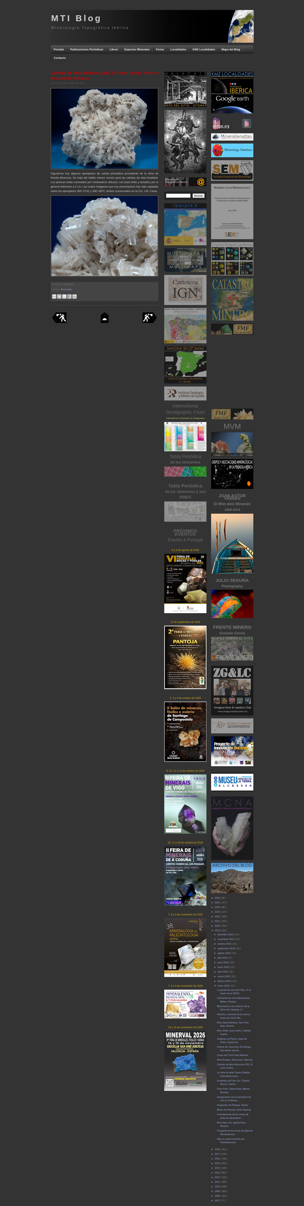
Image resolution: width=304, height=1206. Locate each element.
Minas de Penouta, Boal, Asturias (234, 1109)
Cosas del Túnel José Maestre (232, 1055)
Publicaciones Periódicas (86, 49)
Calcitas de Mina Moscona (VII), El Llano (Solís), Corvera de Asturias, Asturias (104, 75)
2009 (218, 1191)
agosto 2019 (224, 953)
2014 (218, 1168)
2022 (218, 916)
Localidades (178, 49)
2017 (218, 1154)
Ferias (160, 49)
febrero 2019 (224, 981)
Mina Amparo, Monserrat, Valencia (234, 1059)
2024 (218, 907)
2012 (218, 1177)
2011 (218, 1182)
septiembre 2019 (226, 948)
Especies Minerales (137, 49)
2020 (218, 926)
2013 (218, 1172)
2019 (218, 930)
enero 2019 (223, 985)
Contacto (60, 57)
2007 (218, 1200)
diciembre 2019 (225, 934)
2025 (218, 902)
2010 (218, 1186)
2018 (218, 1149)
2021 (218, 921)
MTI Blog (76, 18)
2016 (218, 1158)
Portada (59, 49)
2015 (218, 1163)
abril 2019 (222, 971)
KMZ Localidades (204, 49)
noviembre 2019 (226, 939)
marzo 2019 (223, 976)
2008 (218, 1196)
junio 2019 (223, 962)
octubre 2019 (224, 943)
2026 (218, 898)
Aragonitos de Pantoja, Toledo (232, 1105)
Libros (114, 49)
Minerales (66, 289)
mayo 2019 (223, 967)
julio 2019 (222, 957)
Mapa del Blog (230, 49)
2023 (218, 912)
